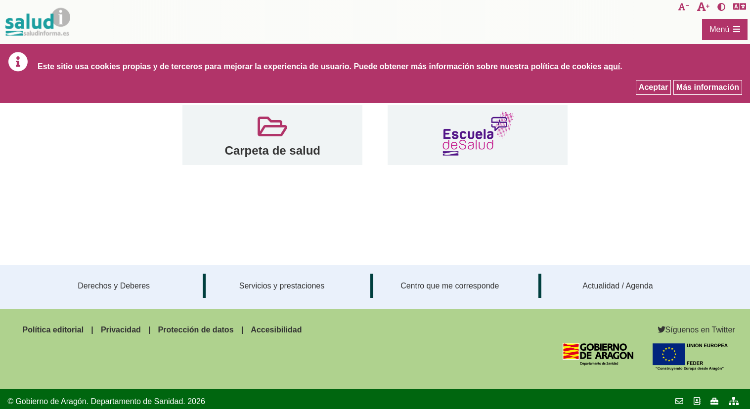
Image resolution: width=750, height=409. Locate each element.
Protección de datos (196, 330)
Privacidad (121, 330)
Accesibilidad (276, 330)
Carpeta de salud (272, 150)
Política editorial (53, 330)
